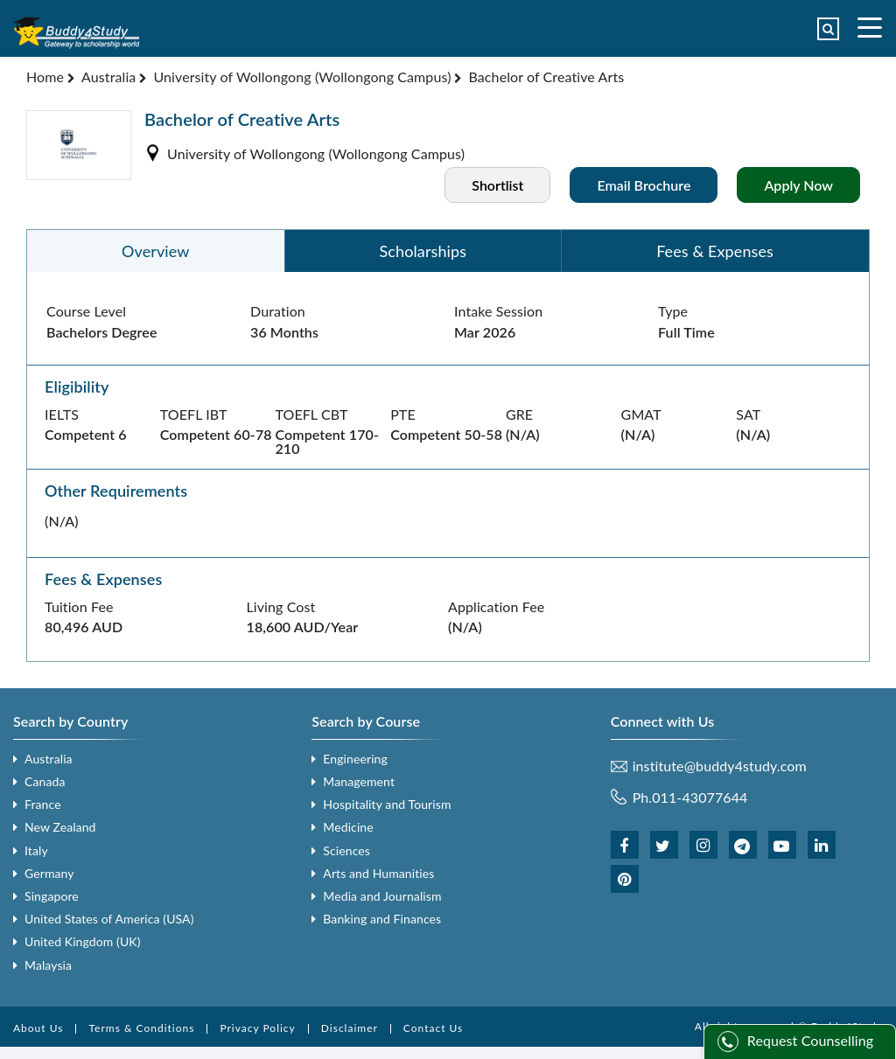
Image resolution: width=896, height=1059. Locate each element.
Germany (49, 873)
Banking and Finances (382, 918)
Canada (44, 781)
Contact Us (433, 1028)
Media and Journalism (382, 895)
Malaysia (48, 965)
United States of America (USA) (109, 918)
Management (359, 781)
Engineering (355, 758)
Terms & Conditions (141, 1028)
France (42, 804)
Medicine (348, 826)
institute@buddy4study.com (720, 766)
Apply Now (798, 185)
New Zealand (60, 826)
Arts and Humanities (378, 873)
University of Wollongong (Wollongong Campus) (302, 76)
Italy (36, 850)
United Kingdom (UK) (82, 941)
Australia (108, 76)
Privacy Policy (257, 1028)
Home (45, 76)
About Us (38, 1028)
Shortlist (497, 185)
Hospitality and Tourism (387, 804)
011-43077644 (699, 797)
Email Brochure (643, 185)
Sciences (346, 850)
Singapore (51, 895)
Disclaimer (349, 1028)
